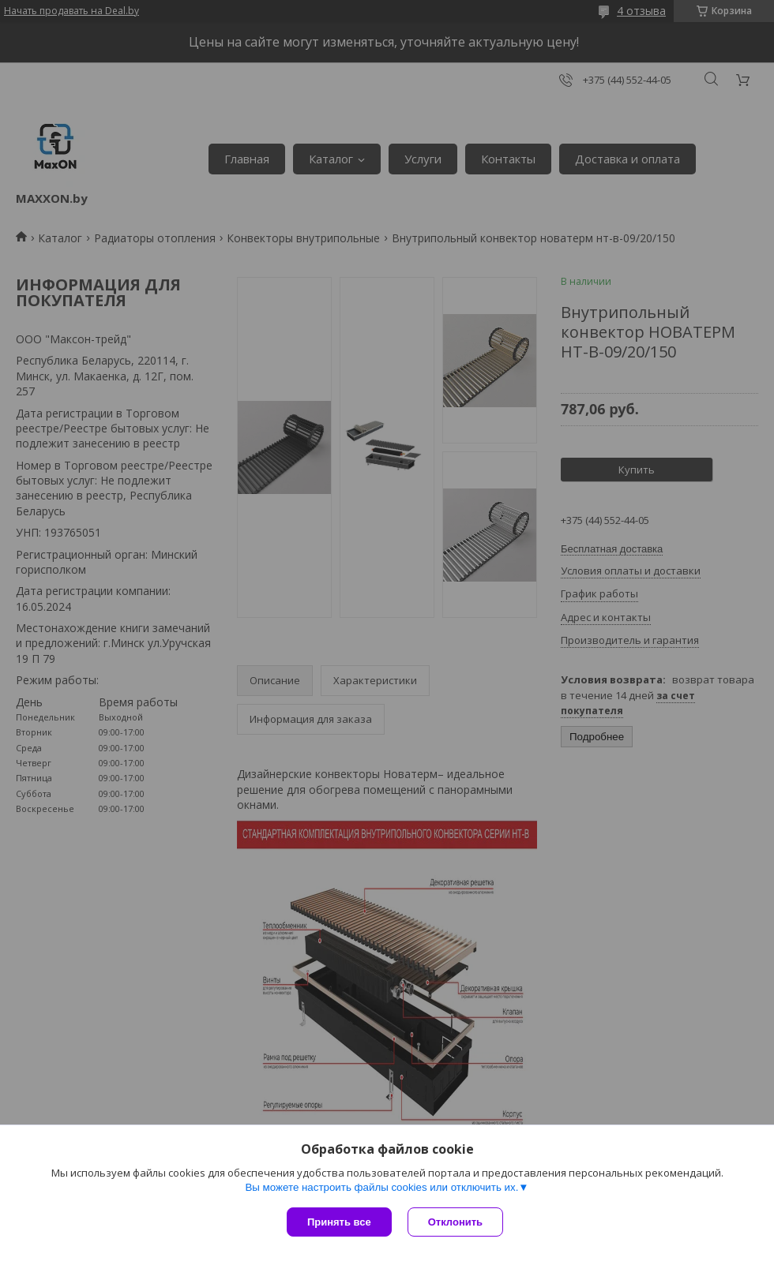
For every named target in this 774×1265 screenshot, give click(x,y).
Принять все (339, 1222)
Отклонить (455, 1222)
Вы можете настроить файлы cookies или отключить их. (381, 1187)
